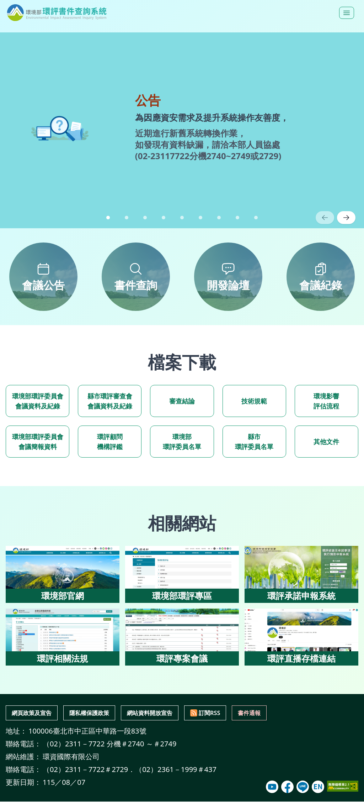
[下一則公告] (346, 217)
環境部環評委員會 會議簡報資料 (37, 441)
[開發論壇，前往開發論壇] (228, 277)
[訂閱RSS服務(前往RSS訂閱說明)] (239, 713)
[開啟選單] (346, 13)
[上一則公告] (325, 217)
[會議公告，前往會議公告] (43, 277)
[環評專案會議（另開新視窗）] (182, 637)
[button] (108, 217)
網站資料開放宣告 (175, 713)
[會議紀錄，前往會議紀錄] (321, 277)
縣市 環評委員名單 (254, 441)
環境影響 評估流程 (326, 401)
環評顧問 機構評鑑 (110, 441)
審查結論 (182, 401)
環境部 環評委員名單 (182, 441)
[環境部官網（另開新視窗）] (62, 574)
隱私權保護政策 (104, 713)
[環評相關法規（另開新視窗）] (62, 637)
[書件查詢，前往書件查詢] (136, 277)
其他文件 (326, 441)
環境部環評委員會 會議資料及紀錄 (37, 401)
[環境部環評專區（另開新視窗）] (182, 574)
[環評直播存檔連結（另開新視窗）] (301, 637)
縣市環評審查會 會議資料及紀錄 (109, 401)
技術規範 (254, 401)
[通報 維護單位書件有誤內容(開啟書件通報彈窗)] (288, 713)
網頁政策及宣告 (36, 713)
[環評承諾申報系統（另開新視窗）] (301, 574)
